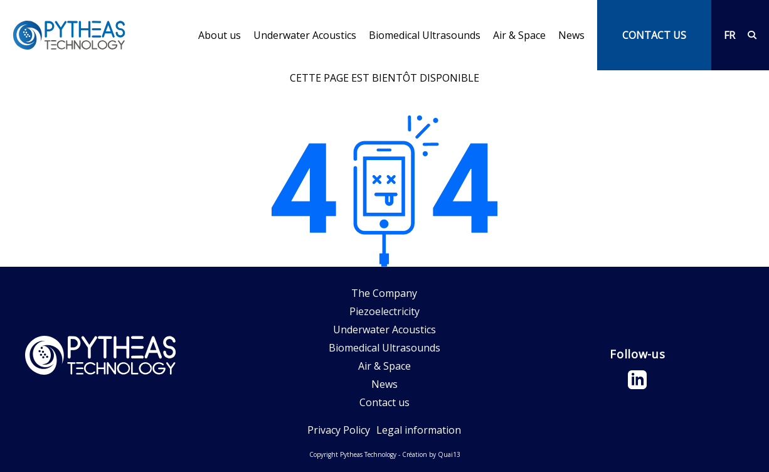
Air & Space (519, 35)
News (571, 35)
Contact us (384, 402)
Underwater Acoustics (304, 35)
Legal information (418, 430)
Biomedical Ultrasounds (424, 35)
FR (729, 35)
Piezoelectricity (384, 311)
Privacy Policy (338, 430)
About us (219, 35)
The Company (384, 293)
